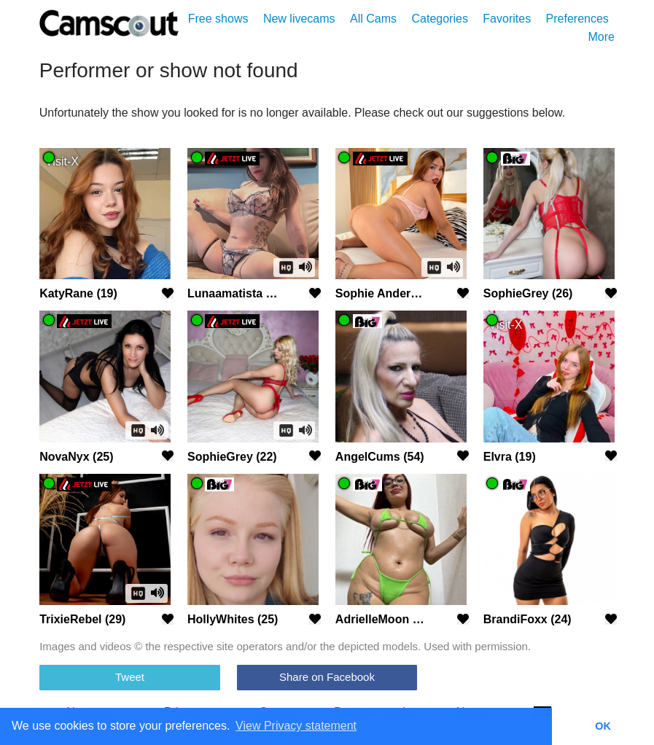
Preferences (577, 18)
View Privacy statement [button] (296, 725)
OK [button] (603, 726)
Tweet (129, 677)
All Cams (373, 18)
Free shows (218, 18)
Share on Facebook (327, 677)
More (601, 37)
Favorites (507, 18)
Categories (440, 18)
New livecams (299, 18)
